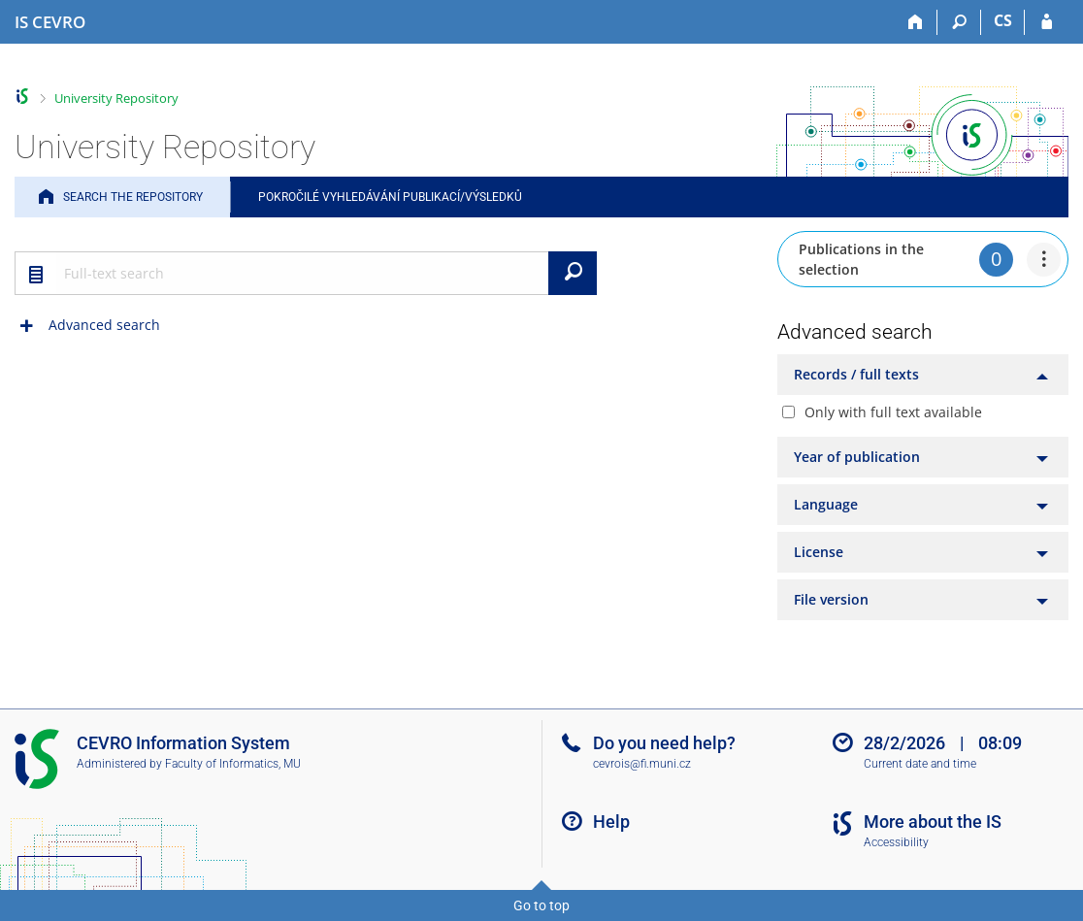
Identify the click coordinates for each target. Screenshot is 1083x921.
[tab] (922, 374)
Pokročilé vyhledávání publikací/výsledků (390, 197)
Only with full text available (893, 412)
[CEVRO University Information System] (50, 22)
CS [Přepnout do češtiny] (1003, 20)
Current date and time (920, 764)
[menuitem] (1044, 260)
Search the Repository (133, 197)
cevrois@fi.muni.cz (642, 764)
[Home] (915, 22)
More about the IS (932, 821)
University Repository (116, 98)
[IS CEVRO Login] (1046, 22)
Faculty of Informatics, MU (233, 764)
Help (611, 821)
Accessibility (896, 842)
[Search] (959, 22)
